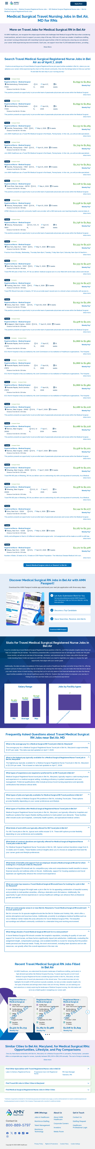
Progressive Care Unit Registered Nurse (45, 1072)
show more (87, 94)
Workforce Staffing (42, 1121)
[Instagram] (7, 1136)
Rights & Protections (51, 1143)
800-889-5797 (18, 1125)
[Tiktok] (23, 1133)
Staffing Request (79, 1121)
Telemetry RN (67, 1074)
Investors (57, 1127)
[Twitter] (11, 1133)
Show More (47, 47)
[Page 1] (45, 1034)
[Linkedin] (15, 1133)
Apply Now (78, 4)
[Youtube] (27, 1133)
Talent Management (42, 1125)
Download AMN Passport (58, 629)
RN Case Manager (68, 1072)
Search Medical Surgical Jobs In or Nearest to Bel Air (47, 565)
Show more (47, 1059)
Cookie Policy (64, 1143)
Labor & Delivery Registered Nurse (18, 1072)
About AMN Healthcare (58, 1118)
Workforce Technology (39, 1130)
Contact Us (77, 1117)
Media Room (59, 1131)
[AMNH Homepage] (14, 3)
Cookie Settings (75, 1144)
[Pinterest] (19, 1133)
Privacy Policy (39, 1143)
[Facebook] (7, 1133)
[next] (88, 1012)
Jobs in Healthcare (42, 1117)
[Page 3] (49, 1034)
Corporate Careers (61, 1123)
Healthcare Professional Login (80, 1126)
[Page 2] (47, 1034)
